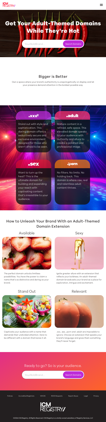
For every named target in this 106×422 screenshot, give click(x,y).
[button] (101, 5)
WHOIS (42, 396)
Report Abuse (73, 396)
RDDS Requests (57, 396)
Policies (10, 396)
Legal (86, 396)
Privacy (96, 396)
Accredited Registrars (26, 396)
